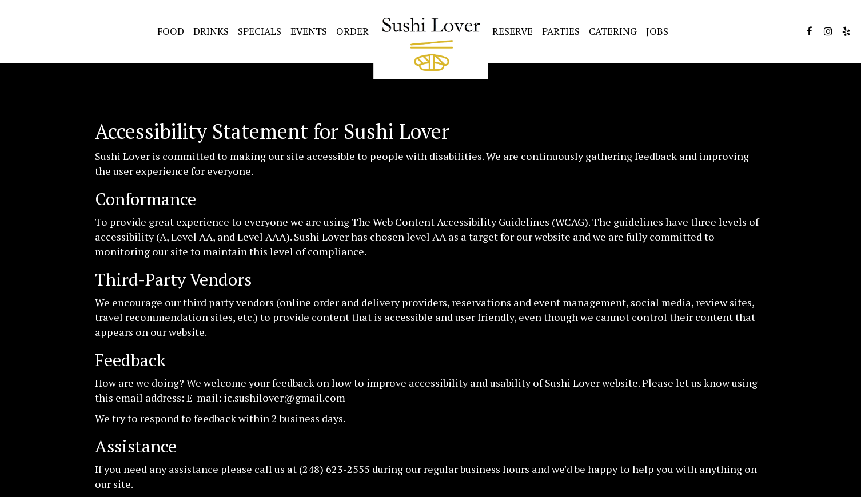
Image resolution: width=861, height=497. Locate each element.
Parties (561, 31)
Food (170, 31)
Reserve (512, 31)
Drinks (211, 31)
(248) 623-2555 (334, 469)
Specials (259, 31)
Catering (613, 31)
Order (352, 31)
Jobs (657, 31)
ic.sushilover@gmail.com (284, 397)
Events (308, 31)
